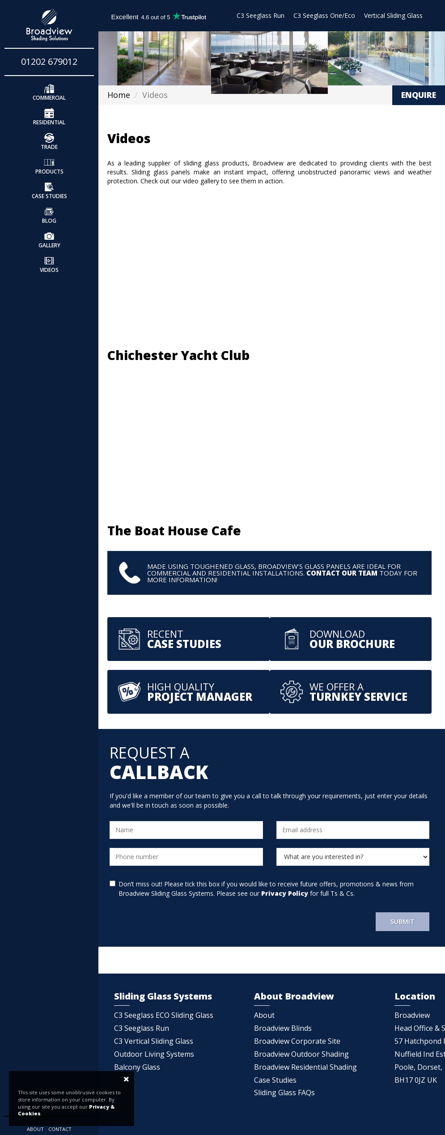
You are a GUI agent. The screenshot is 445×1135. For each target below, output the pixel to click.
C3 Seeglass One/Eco (324, 15)
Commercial (49, 92)
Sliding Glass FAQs (284, 1092)
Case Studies (49, 190)
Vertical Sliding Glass (393, 15)
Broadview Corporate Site (297, 1041)
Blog (49, 215)
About (35, 1129)
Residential (49, 116)
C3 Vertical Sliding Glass (153, 1041)
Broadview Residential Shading (305, 1067)
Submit (402, 921)
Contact (60, 1129)
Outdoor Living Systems (154, 1054)
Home (118, 94)
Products (49, 165)
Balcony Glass (137, 1067)
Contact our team (341, 572)
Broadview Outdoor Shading (301, 1054)
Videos (49, 264)
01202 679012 (49, 61)
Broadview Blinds (283, 1028)
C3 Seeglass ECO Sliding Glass (163, 1015)
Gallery (49, 239)
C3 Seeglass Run (260, 15)
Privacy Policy (284, 893)
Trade (49, 141)
